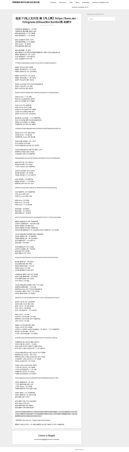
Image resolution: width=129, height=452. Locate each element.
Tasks (71, 2)
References (62, 2)
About (77, 2)
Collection (53, 2)
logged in (44, 439)
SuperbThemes (79, 449)
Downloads (85, 2)
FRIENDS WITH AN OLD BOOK (26, 2)
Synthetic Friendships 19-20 (100, 2)
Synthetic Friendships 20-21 (80, 7)
